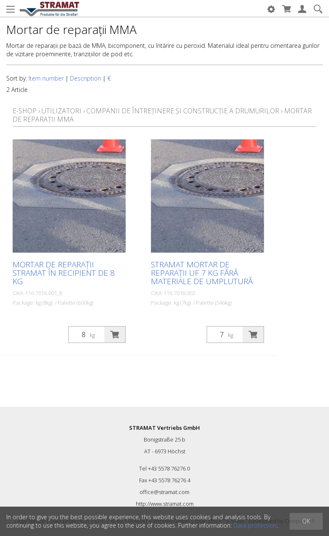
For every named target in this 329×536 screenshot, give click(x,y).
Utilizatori (61, 110)
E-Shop (24, 110)
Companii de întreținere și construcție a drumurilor (182, 110)
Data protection (255, 525)
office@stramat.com (164, 492)
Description (85, 78)
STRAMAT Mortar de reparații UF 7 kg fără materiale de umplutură (202, 273)
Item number (46, 78)
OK (306, 521)
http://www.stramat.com (165, 503)
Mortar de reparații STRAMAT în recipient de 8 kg (64, 273)
